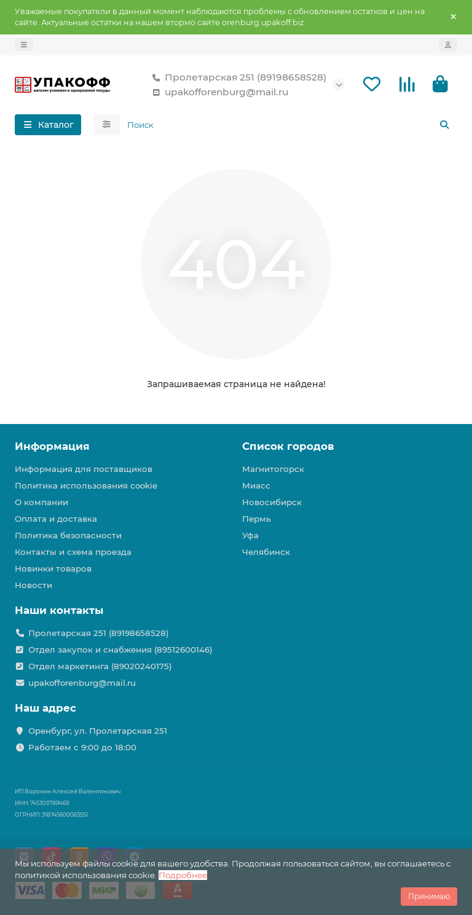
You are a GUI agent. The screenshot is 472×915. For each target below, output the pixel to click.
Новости (33, 585)
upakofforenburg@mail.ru (218, 92)
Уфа (250, 535)
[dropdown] (24, 45)
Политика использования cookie (86, 485)
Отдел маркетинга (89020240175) (100, 666)
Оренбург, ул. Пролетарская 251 (97, 731)
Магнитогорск (273, 469)
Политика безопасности (68, 535)
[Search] (289, 124)
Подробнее (183, 875)
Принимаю (429, 896)
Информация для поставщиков (83, 469)
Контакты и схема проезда (73, 552)
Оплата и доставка (56, 519)
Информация (52, 446)
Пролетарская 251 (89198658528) (237, 77)
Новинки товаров (53, 568)
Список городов (288, 446)
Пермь (256, 519)
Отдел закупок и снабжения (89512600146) (120, 649)
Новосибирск (272, 502)
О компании (41, 502)
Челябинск (266, 552)
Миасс (256, 485)
